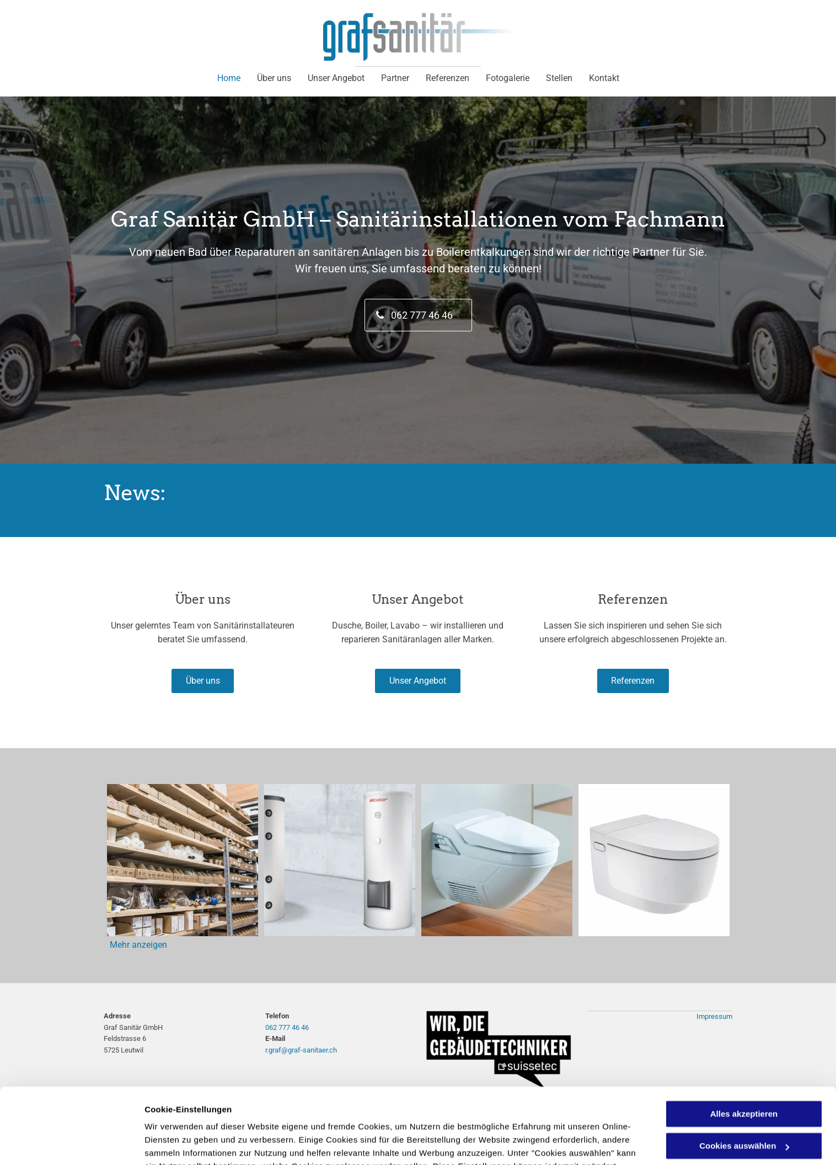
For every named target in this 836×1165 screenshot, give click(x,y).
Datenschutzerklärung (481, 1113)
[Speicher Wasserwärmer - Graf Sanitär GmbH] (339, 860)
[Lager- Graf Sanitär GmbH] (182, 860)
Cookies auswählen (183, 1143)
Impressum (714, 1016)
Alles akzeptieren (744, 1047)
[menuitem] (229, 78)
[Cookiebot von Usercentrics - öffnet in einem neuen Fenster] (71, 1143)
